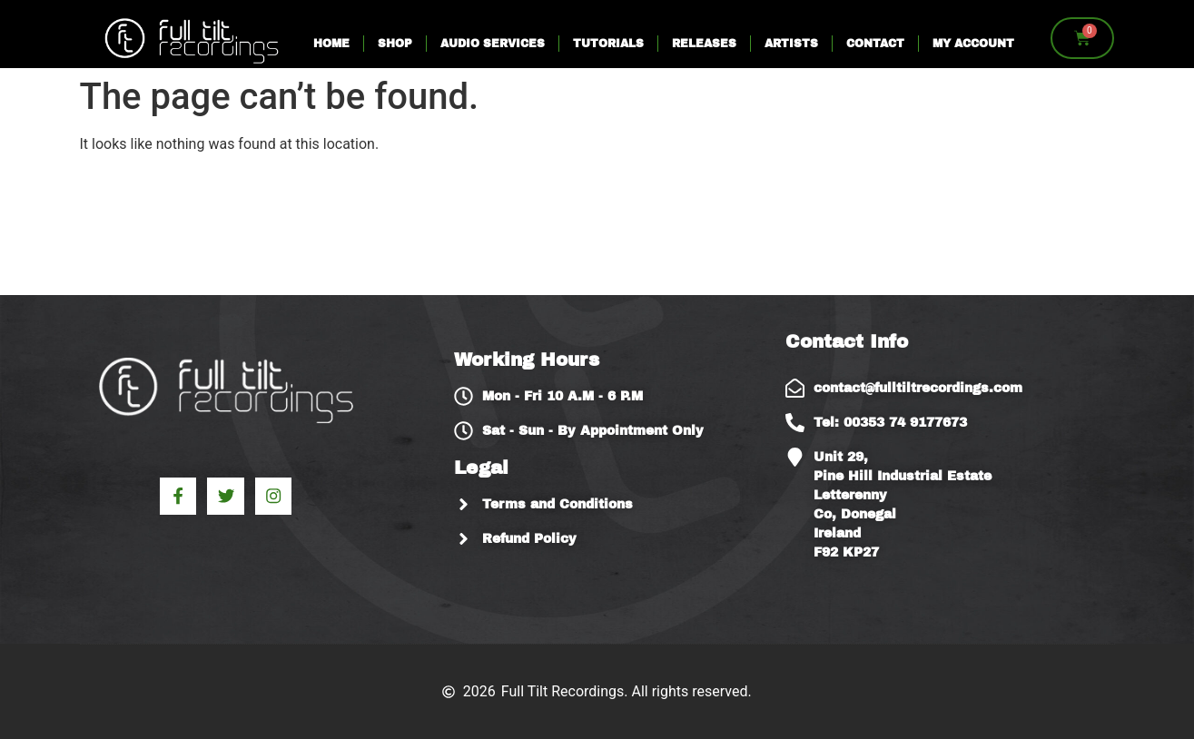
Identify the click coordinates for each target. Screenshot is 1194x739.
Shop (395, 43)
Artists (791, 43)
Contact (875, 43)
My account (973, 43)
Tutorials (608, 43)
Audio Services (492, 43)
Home (331, 43)
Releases (704, 43)
